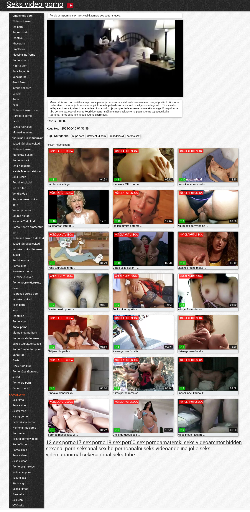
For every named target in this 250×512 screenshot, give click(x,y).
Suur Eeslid (19, 177)
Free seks (18, 494)
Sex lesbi (17, 500)
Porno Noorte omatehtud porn (27, 229)
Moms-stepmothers (24, 332)
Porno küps (19, 266)
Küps (15, 99)
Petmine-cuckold (22, 277)
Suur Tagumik (20, 71)
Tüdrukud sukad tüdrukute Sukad (22, 152)
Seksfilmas (19, 411)
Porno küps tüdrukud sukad (25, 374)
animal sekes (80, 455)
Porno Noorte (20, 60)
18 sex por (118, 442)
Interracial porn (21, 88)
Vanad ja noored (22, 210)
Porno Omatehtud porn (26, 349)
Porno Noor (19, 321)
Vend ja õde (19, 193)
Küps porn (18, 43)
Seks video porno (35, 4)
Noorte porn (19, 65)
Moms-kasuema (22, 132)
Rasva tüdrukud (22, 127)
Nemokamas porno (24, 427)
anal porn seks (70, 448)
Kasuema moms (22, 271)
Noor (15, 310)
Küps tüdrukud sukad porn (25, 202)
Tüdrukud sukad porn (25, 110)
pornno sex (133, 136)
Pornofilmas (19, 444)
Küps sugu (18, 483)
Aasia (15, 360)
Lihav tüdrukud (21, 366)
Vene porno (19, 77)
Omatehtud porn (22, 15)
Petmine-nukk (20, 260)
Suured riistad (20, 216)
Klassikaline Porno (23, 54)
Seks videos (19, 455)
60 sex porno (144, 442)
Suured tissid (20, 32)
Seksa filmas (20, 489)
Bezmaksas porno (23, 422)
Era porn (17, 27)
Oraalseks (18, 49)
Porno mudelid (21, 160)
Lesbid (16, 93)
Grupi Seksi (19, 82)
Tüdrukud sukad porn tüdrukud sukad (25, 296)
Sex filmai (18, 400)
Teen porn (18, 304)
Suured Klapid (20, 388)
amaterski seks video (183, 442)
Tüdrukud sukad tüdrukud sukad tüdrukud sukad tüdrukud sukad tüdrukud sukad (28, 246)
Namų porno (20, 416)
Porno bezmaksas (23, 466)
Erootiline (18, 316)
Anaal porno (19, 327)
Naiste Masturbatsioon (26, 171)
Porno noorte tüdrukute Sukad (26, 285)
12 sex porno (61, 442)
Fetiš (15, 104)
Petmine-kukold (22, 182)
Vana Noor (18, 355)
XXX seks (18, 505)
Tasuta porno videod (25, 438)
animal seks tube (115, 455)
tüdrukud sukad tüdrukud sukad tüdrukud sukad (27, 140)
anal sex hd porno (107, 448)
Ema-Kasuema (21, 166)
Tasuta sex (19, 477)
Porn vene (18, 433)
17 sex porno (91, 442)
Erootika (17, 38)
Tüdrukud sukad (22, 21)
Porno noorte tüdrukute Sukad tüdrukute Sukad (26, 341)
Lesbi (15, 121)
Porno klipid (19, 450)
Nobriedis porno (22, 472)
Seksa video (19, 405)
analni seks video (148, 448)
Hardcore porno (22, 115)
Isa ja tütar (19, 188)
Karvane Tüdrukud (23, 221)
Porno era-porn (21, 382)
